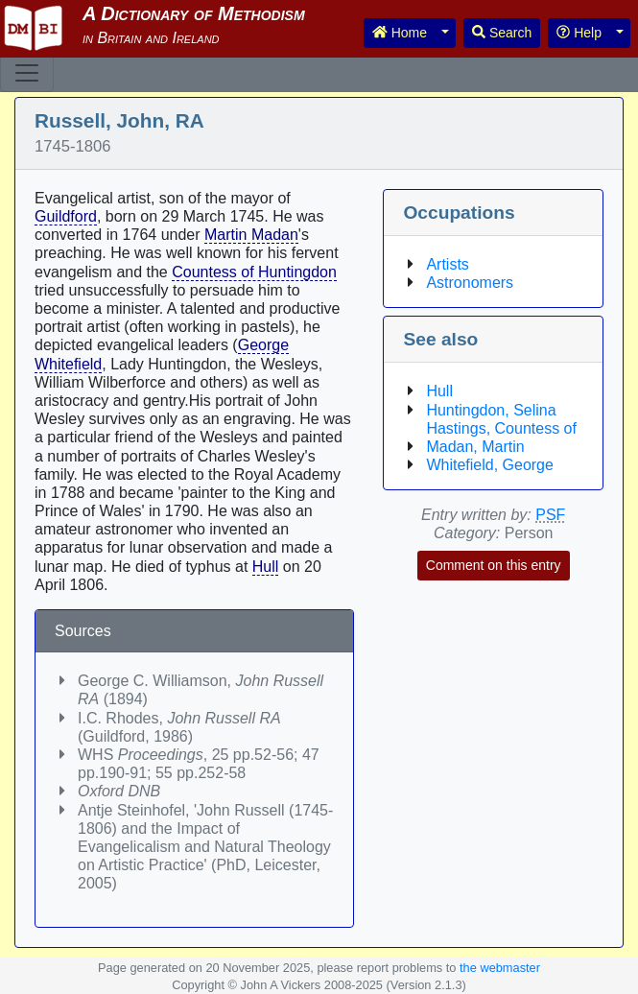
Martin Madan (251, 234)
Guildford (66, 216)
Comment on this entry (493, 565)
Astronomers (469, 282)
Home (399, 32)
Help (579, 32)
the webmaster (500, 967)
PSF (550, 515)
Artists (447, 264)
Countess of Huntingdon (254, 272)
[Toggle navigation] (27, 73)
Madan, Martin (475, 446)
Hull (265, 566)
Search (502, 32)
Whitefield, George (490, 465)
